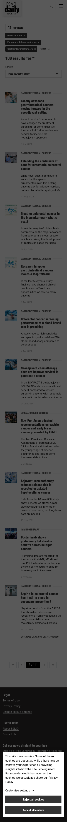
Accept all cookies (33, 810)
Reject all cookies (33, 799)
